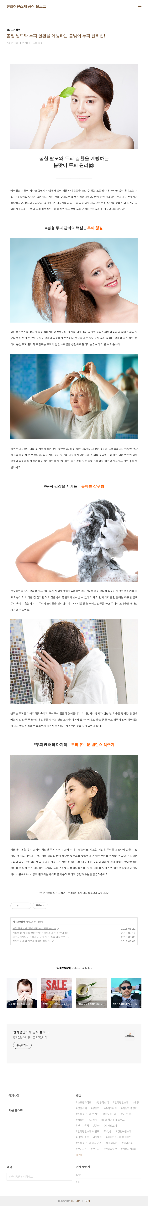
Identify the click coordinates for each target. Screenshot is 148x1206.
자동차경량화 (129, 1148)
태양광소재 (111, 1125)
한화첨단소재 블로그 (113, 1119)
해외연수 (128, 1143)
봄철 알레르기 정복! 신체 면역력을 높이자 (34, 928)
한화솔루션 (111, 1148)
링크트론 (126, 1114)
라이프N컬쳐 (19, 921)
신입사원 (82, 1148)
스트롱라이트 (84, 1102)
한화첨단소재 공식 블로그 (26, 6)
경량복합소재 (124, 1131)
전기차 (95, 1148)
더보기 (79, 1155)
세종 (136, 1102)
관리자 (87, 1201)
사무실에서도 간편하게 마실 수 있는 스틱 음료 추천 (39, 937)
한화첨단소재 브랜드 (88, 1114)
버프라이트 (83, 1137)
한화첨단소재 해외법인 (119, 1137)
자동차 (93, 1119)
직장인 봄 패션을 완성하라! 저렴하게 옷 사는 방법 (38, 932)
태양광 (108, 1131)
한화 (97, 1125)
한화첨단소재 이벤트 (88, 1131)
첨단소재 (82, 1108)
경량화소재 (103, 1102)
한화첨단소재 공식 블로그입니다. (30, 1037)
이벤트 (98, 1137)
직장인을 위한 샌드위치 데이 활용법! (31, 941)
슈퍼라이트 (111, 1108)
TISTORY (75, 1201)
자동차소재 (110, 1114)
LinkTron (112, 1143)
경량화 (95, 1108)
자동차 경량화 (130, 1108)
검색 (68, 1176)
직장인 (80, 1119)
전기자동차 (83, 1125)
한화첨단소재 (121, 1102)
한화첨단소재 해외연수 (89, 1143)
